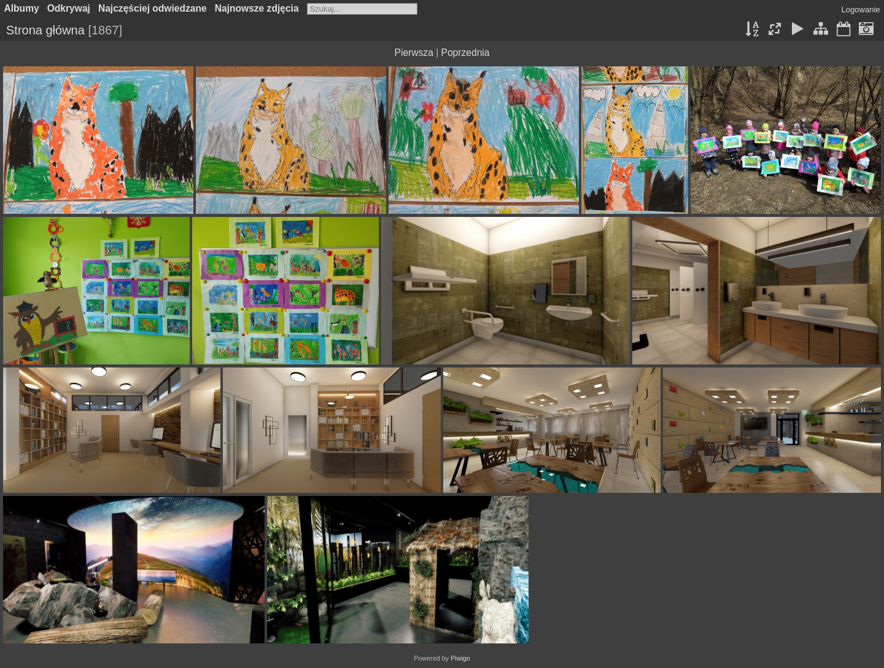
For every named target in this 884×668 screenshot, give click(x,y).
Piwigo (460, 658)
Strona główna (45, 30)
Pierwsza (414, 52)
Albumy (21, 8)
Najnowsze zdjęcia (257, 8)
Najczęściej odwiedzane (152, 8)
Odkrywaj (68, 8)
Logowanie (861, 9)
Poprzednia (465, 52)
